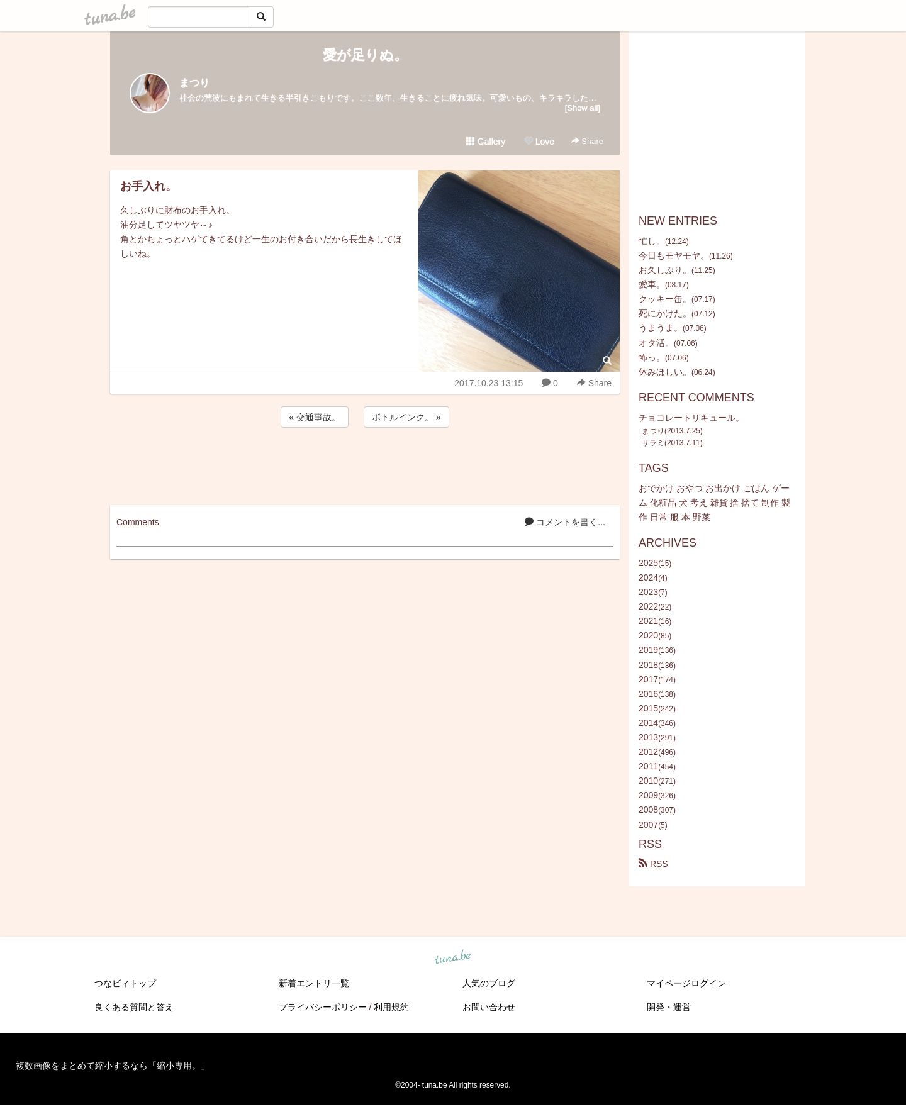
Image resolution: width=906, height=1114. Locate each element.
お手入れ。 (148, 186)
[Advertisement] (365, 464)
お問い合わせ (488, 1007)
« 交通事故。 (314, 417)
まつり (194, 82)
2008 (648, 810)
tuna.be (452, 957)
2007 (648, 825)
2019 (648, 650)
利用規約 (391, 1007)
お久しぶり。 (665, 270)
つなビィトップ (125, 983)
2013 (648, 737)
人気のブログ (488, 983)
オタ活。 (656, 343)
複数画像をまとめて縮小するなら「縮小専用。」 (113, 1066)
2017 (648, 679)
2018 (648, 665)
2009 (648, 795)
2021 (648, 621)
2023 (648, 592)
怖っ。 (652, 357)
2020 (648, 635)
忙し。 (652, 241)
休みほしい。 (665, 372)
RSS (653, 864)
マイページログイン (686, 983)
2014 (648, 723)
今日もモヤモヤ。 (674, 255)
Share (587, 141)
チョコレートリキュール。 (691, 418)
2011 (648, 766)
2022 (648, 606)
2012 (648, 752)
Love (539, 141)
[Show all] (582, 108)
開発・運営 (669, 1007)
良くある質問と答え (134, 1007)
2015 (648, 708)
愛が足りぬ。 (365, 55)
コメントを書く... (565, 522)
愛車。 (652, 284)
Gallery (485, 141)
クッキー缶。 (665, 299)
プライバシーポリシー (323, 1007)
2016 (648, 694)
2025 (648, 563)
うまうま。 (661, 328)
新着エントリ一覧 (314, 983)
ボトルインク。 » (406, 417)
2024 (648, 577)
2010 (648, 781)
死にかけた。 (665, 313)
